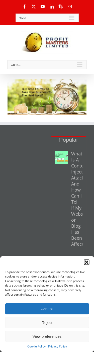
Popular (68, 140)
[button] (86, 262)
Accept (47, 309)
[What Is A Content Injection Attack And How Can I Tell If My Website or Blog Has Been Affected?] (61, 157)
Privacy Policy (57, 346)
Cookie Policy (36, 346)
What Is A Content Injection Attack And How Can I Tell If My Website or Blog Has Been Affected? (77, 199)
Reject (47, 322)
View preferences (47, 336)
